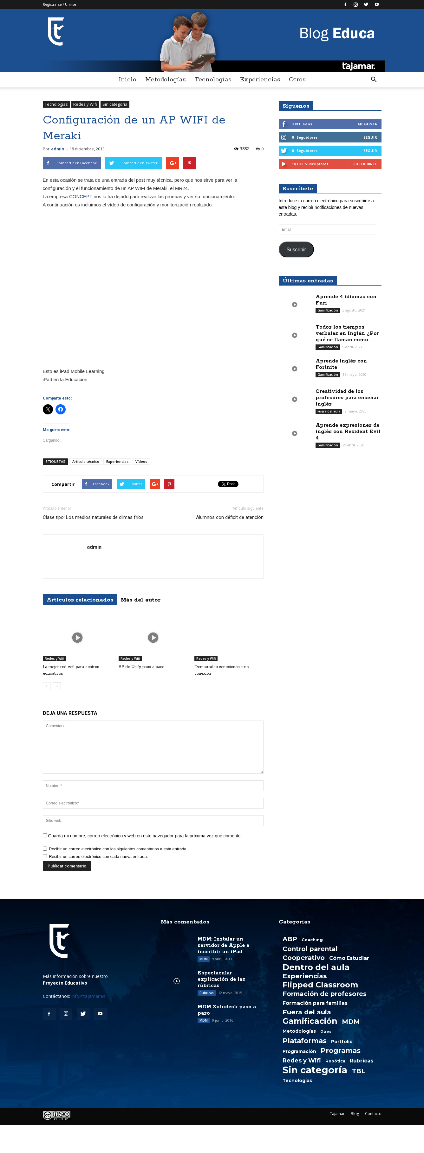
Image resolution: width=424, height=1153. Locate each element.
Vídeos (141, 461)
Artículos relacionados (80, 599)
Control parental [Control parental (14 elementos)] (310, 949)
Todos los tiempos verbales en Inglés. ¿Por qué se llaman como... (347, 333)
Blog (355, 1113)
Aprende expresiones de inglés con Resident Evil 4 (348, 431)
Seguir (370, 137)
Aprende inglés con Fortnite (341, 364)
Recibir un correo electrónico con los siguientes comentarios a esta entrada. (118, 849)
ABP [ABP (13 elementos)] (290, 939)
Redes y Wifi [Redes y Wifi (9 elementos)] (302, 1060)
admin (57, 149)
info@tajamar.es (88, 996)
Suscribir (296, 249)
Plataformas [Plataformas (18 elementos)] (305, 1040)
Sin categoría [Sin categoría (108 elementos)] (315, 1070)
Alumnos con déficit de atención (230, 517)
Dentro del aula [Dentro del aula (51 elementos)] (316, 967)
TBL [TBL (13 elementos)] (358, 1071)
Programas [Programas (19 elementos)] (341, 1050)
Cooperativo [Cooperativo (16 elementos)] (304, 958)
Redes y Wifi (85, 104)
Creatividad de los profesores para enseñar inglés (347, 397)
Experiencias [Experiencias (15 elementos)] (305, 976)
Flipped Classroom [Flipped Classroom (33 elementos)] (320, 985)
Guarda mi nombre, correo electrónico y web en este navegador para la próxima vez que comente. (145, 835)
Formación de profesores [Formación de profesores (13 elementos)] (325, 994)
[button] (374, 79)
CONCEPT (80, 196)
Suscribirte (365, 163)
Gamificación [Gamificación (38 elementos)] (310, 1021)
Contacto (373, 1113)
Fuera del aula (328, 411)
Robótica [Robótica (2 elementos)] (335, 1061)
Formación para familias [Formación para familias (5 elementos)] (315, 1003)
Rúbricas (206, 993)
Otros (297, 80)
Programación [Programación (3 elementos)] (299, 1051)
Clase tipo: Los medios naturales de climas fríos (93, 517)
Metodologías (165, 80)
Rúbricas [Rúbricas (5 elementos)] (361, 1061)
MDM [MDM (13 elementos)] (351, 1021)
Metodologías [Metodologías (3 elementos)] (299, 1031)
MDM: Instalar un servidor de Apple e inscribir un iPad (223, 945)
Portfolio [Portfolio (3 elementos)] (342, 1041)
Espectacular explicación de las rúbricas (221, 979)
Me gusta (367, 124)
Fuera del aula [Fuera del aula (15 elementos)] (307, 1012)
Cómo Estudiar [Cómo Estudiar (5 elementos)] (349, 958)
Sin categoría (114, 104)
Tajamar (337, 1113)
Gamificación (327, 310)
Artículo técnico (85, 461)
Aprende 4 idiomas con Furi (346, 299)
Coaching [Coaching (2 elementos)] (312, 939)
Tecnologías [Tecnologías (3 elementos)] (297, 1080)
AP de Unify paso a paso (141, 667)
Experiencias (260, 80)
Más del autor (140, 599)
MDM (203, 959)
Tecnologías (212, 80)
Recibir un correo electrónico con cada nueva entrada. (98, 856)
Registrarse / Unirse (59, 4)
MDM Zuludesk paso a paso (227, 1010)
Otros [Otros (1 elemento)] (325, 1032)
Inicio (127, 80)
